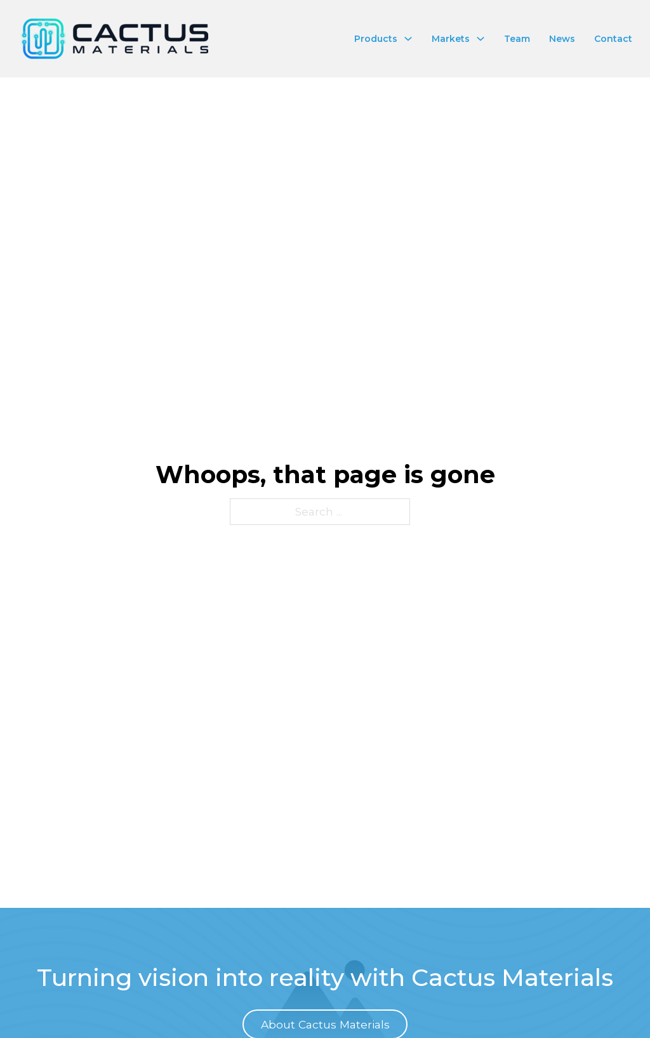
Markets (451, 38)
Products (375, 38)
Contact (613, 38)
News (562, 38)
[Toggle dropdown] (408, 38)
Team (517, 38)
